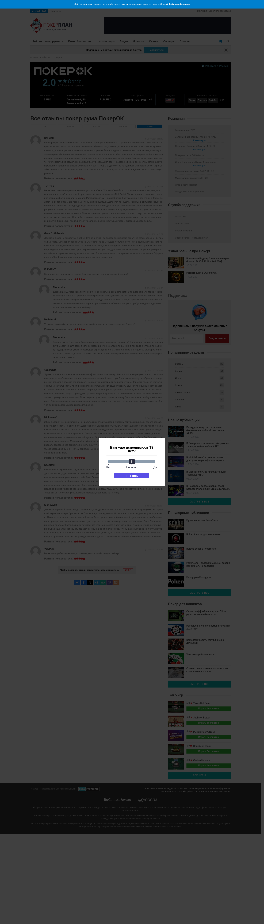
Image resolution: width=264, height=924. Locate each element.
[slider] (132, 461)
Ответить (132, 476)
